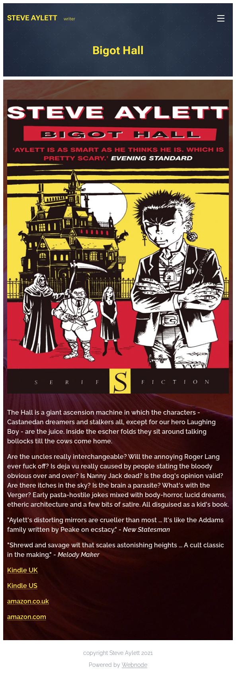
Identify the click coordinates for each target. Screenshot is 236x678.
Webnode (134, 665)
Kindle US (22, 586)
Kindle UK (22, 570)
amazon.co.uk (28, 601)
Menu (220, 18)
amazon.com (26, 617)
